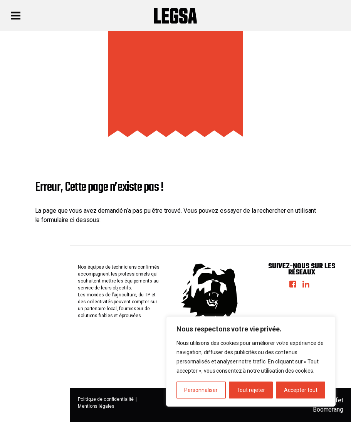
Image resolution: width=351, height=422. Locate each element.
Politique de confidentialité (106, 399)
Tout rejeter (251, 390)
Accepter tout (300, 390)
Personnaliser (201, 390)
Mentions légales (96, 406)
